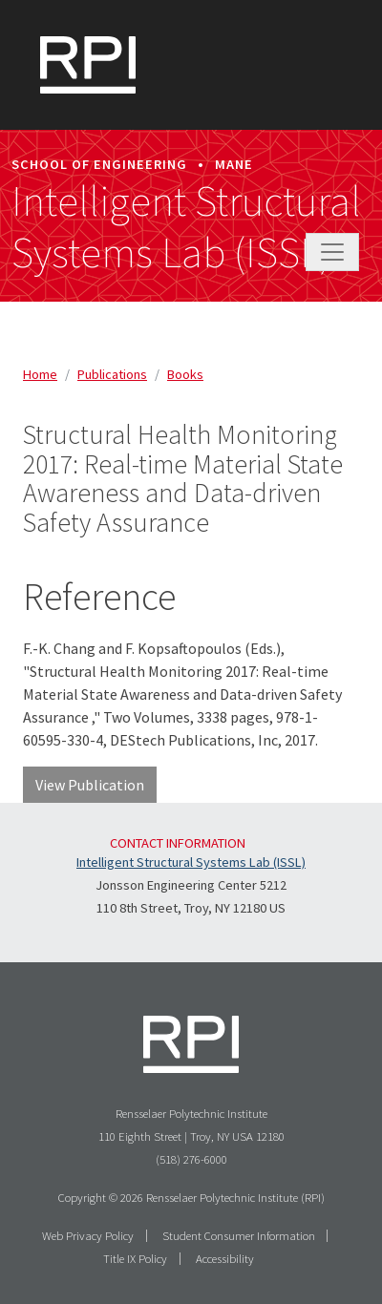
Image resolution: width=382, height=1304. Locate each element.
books (185, 374)
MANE (234, 164)
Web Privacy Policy (88, 1235)
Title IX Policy (135, 1258)
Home (40, 374)
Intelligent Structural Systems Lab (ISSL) (186, 227)
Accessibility (225, 1258)
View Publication (89, 784)
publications (112, 374)
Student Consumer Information (238, 1235)
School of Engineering (99, 164)
